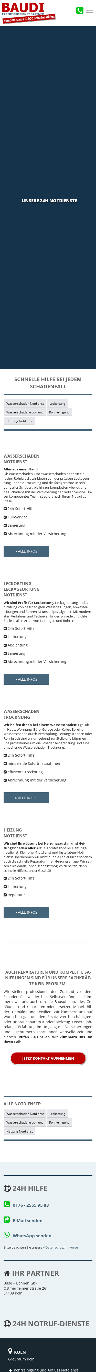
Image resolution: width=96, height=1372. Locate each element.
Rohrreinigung (59, 412)
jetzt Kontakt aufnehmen (48, 1058)
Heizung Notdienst (19, 421)
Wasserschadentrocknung (25, 412)
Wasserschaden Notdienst (25, 403)
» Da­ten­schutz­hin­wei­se (60, 1247)
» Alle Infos (26, 551)
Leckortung (57, 403)
